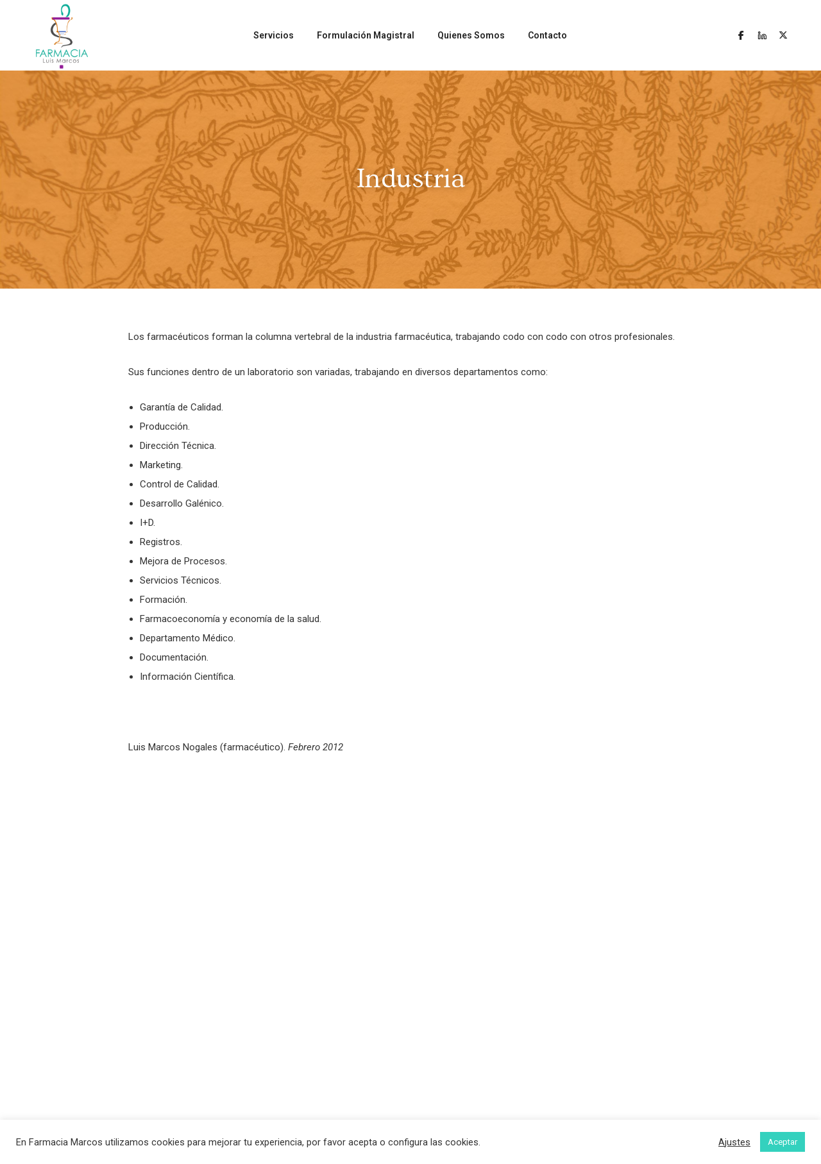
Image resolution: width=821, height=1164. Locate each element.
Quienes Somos (471, 35)
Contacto (547, 35)
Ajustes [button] (734, 1142)
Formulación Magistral (365, 35)
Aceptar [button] (782, 1142)
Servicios (273, 35)
